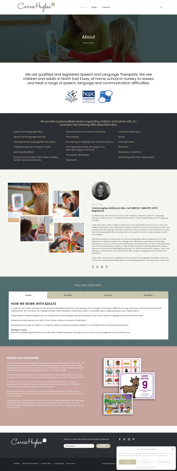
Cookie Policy (140, 467)
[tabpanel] (88, 319)
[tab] (28, 295)
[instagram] (102, 267)
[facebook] (93, 267)
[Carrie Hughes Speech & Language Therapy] (36, 3)
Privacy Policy (151, 467)
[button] (172, 449)
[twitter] (97, 267)
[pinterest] (106, 267)
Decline (146, 462)
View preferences (164, 462)
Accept (127, 462)
